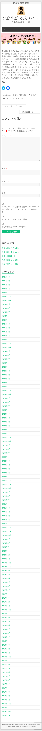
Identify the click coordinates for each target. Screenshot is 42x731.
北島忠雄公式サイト (21, 18)
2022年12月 (6, 433)
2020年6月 (6, 551)
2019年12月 (6, 563)
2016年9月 (6, 715)
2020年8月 (6, 543)
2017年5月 (6, 684)
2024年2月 (6, 379)
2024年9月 (6, 351)
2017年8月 (6, 672)
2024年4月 (6, 371)
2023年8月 (6, 402)
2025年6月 (6, 316)
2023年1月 (6, 429)
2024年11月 (6, 343)
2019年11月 (6, 566)
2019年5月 (6, 590)
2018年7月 (6, 629)
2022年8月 (6, 449)
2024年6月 (6, 363)
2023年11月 (6, 390)
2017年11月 (6, 660)
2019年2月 (6, 602)
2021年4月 (6, 512)
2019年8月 (6, 578)
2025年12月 (6, 292)
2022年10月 (6, 441)
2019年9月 (6, 574)
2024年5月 (6, 367)
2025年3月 (6, 328)
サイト (4, 193)
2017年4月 (6, 688)
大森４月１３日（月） (11, 260)
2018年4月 (6, 641)
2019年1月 (6, 606)
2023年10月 (6, 394)
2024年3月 (6, 375)
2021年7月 (6, 500)
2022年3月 (6, 469)
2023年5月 (6, 414)
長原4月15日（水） (9, 256)
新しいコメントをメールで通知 (14, 219)
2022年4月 (6, 465)
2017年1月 (6, 700)
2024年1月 (6, 382)
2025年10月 (6, 300)
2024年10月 (6, 347)
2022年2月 (6, 472)
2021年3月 (6, 516)
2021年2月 (6, 519)
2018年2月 (6, 649)
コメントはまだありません (14, 98)
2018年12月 (6, 610)
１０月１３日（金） (14, 106)
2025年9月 (6, 304)
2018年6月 (6, 633)
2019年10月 (6, 570)
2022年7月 (6, 453)
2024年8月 (6, 355)
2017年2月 (6, 696)
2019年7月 (6, 582)
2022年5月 (6, 461)
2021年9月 (6, 492)
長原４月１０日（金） (11, 264)
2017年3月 (6, 692)
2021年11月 (6, 484)
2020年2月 (6, 555)
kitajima (8, 95)
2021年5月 (6, 508)
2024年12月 (6, 339)
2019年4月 (6, 594)
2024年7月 (6, 359)
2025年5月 (6, 320)
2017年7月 (6, 676)
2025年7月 (6, 312)
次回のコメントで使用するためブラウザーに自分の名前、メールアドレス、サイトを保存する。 (20, 209)
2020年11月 (6, 531)
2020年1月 (6, 559)
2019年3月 (6, 598)
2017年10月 (6, 664)
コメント (6, 136)
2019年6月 (6, 586)
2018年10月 (6, 617)
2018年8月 (6, 625)
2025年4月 (6, 324)
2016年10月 (6, 711)
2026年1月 (6, 288)
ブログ (33, 95)
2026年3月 (6, 281)
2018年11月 (6, 613)
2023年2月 (6, 426)
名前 (4, 168)
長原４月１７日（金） (11, 252)
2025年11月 (6, 296)
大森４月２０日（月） (11, 248)
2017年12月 (6, 656)
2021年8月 (6, 496)
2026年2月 (6, 285)
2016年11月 (6, 707)
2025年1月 (6, 335)
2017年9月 (6, 668)
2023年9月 (6, 398)
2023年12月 (6, 386)
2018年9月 (6, 621)
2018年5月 (6, 637)
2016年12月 (6, 703)
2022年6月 (6, 457)
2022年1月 (6, 476)
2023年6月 (6, 410)
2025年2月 (6, 332)
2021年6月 (6, 504)
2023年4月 (6, 418)
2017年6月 (6, 680)
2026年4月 (6, 277)
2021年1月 (6, 523)
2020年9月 (6, 539)
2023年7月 (6, 406)
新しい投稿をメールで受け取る (14, 227)
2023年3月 (6, 422)
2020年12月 (6, 527)
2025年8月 (6, 308)
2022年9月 (6, 445)
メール (5, 181)
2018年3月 (6, 645)
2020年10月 (6, 535)
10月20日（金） (29, 112)
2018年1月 (6, 653)
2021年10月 (6, 488)
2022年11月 (6, 437)
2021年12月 (6, 480)
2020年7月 (6, 547)
